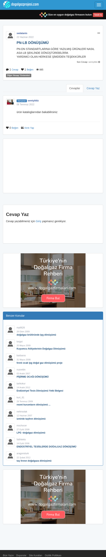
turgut (20, 341)
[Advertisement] (53, 166)
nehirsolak (22, 411)
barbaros (21, 355)
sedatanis (22, 33)
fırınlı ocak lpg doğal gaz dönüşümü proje (39, 363)
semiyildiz (93, 62)
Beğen (30, 69)
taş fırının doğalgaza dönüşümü (34, 460)
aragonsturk (23, 453)
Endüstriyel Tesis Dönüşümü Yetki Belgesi (40, 390)
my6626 (21, 327)
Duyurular (21, 555)
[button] (99, 33)
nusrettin (21, 369)
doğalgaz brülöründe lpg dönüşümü (36, 334)
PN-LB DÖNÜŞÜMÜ (33, 43)
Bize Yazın (8, 555)
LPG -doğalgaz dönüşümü (31, 432)
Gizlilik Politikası (53, 555)
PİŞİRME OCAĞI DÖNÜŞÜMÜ (33, 376)
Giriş (38, 221)
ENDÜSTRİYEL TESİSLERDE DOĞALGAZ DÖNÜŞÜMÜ (46, 446)
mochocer (22, 425)
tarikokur (21, 383)
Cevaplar (74, 88)
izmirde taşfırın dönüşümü (31, 418)
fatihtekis (21, 439)
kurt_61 (20, 397)
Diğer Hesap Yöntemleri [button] (18, 75)
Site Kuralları (35, 555)
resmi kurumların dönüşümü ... (33, 404)
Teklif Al (98, 15)
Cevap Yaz (93, 88)
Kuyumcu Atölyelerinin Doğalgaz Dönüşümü (41, 348)
